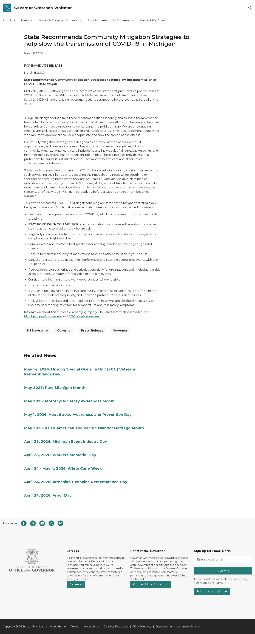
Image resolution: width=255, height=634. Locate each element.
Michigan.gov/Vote (212, 591)
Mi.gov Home (57, 626)
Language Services (189, 626)
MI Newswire (37, 330)
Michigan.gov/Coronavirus (43, 316)
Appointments (97, 20)
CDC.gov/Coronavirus (84, 316)
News (27, 20)
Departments (164, 626)
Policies (75, 626)
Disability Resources (115, 626)
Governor (64, 330)
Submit (223, 571)
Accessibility (91, 626)
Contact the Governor (155, 20)
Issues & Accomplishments (60, 20)
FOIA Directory (142, 626)
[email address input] (223, 559)
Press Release (92, 330)
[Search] (250, 8)
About (9, 20)
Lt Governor (123, 20)
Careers (75, 584)
